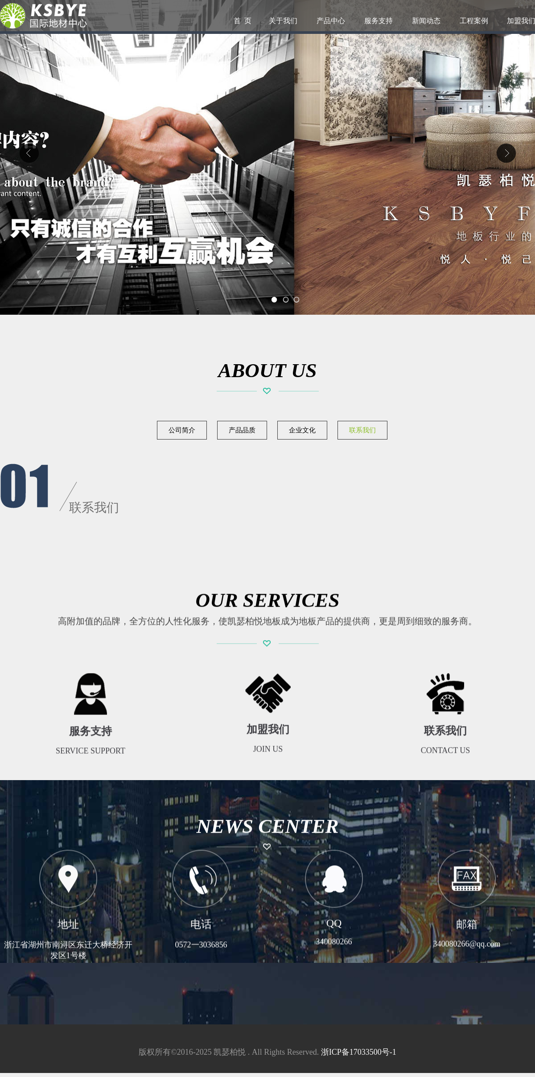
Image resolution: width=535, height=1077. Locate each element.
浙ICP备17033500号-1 (358, 1052)
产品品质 (242, 430)
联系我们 (362, 430)
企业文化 (302, 430)
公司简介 (182, 430)
